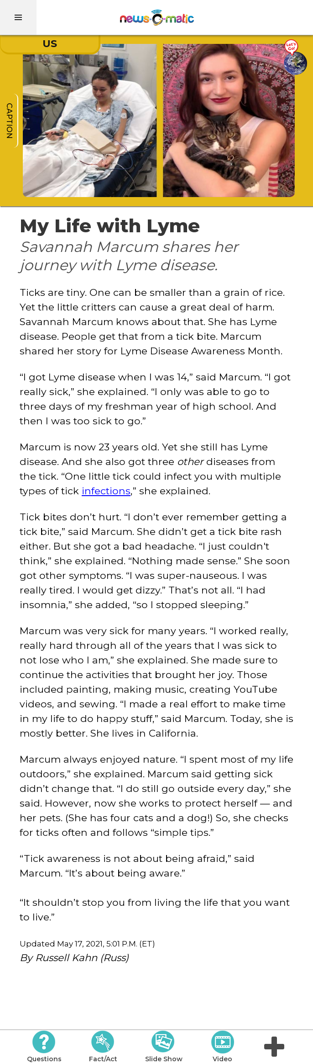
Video (222, 1046)
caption (9, 121)
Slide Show (164, 1046)
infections (106, 491)
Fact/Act (103, 1046)
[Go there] (295, 57)
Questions (44, 1046)
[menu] (18, 17)
